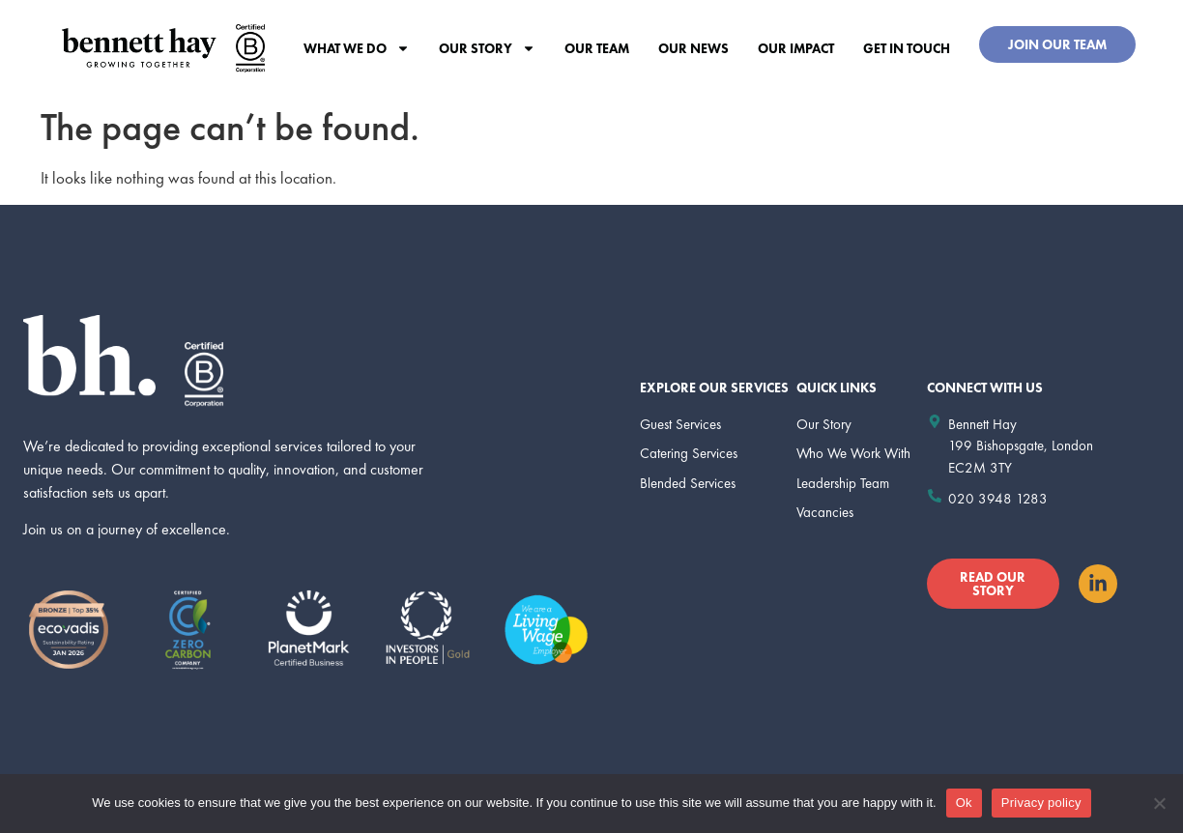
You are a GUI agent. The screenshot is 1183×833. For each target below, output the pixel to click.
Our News (693, 48)
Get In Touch (906, 48)
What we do (356, 48)
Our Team (596, 48)
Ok (964, 802)
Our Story (487, 48)
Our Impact (796, 48)
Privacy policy (1041, 802)
